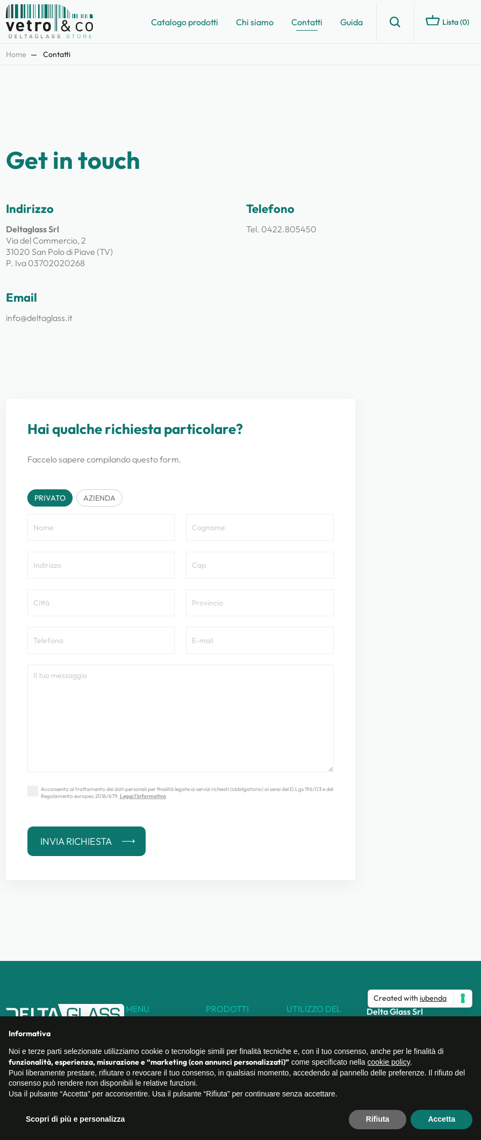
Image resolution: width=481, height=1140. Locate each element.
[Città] (101, 602)
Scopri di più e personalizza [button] (75, 1119)
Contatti (306, 22)
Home (16, 54)
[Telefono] (101, 640)
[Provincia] (260, 602)
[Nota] (180, 718)
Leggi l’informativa (143, 796)
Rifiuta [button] (378, 1119)
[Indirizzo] (101, 565)
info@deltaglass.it (39, 317)
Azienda (99, 498)
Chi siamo (255, 22)
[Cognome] (260, 527)
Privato (50, 498)
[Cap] (260, 565)
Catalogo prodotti (184, 22)
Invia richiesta (76, 841)
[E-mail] (260, 640)
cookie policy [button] (389, 1062)
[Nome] (101, 527)
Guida (351, 22)
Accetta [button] (441, 1119)
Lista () (447, 21)
